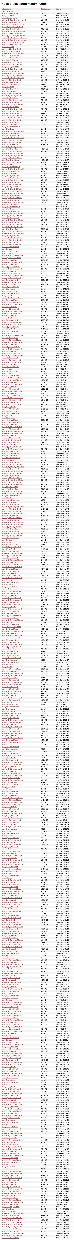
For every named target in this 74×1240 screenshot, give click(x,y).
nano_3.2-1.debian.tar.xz (10, 293)
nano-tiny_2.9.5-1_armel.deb (12, 191)
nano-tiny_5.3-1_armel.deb (11, 575)
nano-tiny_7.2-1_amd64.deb (11, 911)
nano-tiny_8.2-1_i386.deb (10, 1069)
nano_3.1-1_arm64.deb (10, 260)
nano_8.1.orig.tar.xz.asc (10, 998)
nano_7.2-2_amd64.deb (10, 929)
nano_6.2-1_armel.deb (9, 771)
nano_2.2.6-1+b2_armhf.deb (11, 22)
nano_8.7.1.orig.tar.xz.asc (10, 1207)
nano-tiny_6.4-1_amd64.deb (11, 844)
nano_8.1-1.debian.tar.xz (10, 995)
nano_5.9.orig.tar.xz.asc (10, 660)
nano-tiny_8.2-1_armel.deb (11, 1055)
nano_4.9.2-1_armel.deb (10, 489)
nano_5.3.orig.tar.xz (8, 542)
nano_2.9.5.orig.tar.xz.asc (10, 171)
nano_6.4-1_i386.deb (9, 842)
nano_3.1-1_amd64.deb (10, 280)
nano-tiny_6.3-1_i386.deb (10, 822)
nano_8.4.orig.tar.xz (8, 1120)
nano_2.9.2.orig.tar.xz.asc (10, 133)
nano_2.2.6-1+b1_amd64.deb (12, 33)
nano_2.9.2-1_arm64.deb (10, 135)
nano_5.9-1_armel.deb (9, 695)
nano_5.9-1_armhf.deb (9, 678)
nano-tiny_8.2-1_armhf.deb (11, 1075)
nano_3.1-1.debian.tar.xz (10, 247)
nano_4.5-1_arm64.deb (10, 420)
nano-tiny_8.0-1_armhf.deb (11, 991)
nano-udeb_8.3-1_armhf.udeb (12, 1115)
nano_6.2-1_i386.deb (9, 758)
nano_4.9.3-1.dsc (8, 498)
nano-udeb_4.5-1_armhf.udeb (12, 427)
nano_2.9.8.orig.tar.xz (9, 204)
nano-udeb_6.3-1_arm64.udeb (12, 798)
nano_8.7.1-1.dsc (8, 1209)
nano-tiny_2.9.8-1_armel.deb (12, 231)
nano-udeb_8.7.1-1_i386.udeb (12, 1227)
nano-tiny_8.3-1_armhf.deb (11, 1118)
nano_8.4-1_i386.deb (9, 1142)
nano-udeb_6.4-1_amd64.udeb (12, 849)
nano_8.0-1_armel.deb (9, 980)
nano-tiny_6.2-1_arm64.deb (11, 784)
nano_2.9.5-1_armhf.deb (10, 200)
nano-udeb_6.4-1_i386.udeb (11, 840)
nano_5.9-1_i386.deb (9, 693)
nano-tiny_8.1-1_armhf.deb (11, 1024)
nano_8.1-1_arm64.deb (10, 1018)
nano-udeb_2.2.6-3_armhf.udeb (13, 73)
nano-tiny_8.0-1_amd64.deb (11, 967)
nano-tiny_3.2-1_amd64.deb (11, 322)
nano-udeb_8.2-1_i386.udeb (11, 1064)
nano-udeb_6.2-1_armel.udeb (12, 775)
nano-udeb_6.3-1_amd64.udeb (12, 818)
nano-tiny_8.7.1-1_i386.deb (11, 1229)
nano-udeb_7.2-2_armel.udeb (12, 947)
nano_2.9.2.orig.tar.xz (9, 124)
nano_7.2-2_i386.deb (9, 920)
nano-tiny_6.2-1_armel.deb (11, 773)
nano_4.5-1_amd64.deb (10, 451)
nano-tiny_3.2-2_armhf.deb (11, 347)
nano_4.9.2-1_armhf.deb (10, 475)
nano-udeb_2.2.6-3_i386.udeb (12, 62)
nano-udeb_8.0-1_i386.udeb (11, 982)
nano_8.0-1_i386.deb (9, 975)
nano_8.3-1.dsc (7, 1084)
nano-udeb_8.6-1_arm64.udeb (12, 1202)
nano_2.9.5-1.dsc (8, 164)
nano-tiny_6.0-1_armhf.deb (11, 729)
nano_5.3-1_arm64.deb (10, 569)
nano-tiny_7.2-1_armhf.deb (11, 893)
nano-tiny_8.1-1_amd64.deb (11, 1004)
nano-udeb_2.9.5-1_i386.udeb (12, 189)
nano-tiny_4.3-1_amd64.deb (11, 400)
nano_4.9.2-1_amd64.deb (10, 462)
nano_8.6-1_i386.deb (9, 1195)
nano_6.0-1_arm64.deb (10, 740)
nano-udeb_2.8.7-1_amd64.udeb (13, 78)
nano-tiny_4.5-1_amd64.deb (11, 447)
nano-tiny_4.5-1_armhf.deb (11, 429)
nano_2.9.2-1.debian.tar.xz (11, 127)
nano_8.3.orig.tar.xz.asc (10, 1078)
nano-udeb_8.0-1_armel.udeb (12, 973)
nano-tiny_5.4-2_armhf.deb (11, 642)
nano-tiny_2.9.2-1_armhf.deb (12, 158)
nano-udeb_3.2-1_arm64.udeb (12, 298)
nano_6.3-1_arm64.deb (10, 795)
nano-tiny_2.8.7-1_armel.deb (12, 111)
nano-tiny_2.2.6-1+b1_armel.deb (13, 42)
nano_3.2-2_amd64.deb (10, 358)
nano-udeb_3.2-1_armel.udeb (12, 311)
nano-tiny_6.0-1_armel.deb (11, 731)
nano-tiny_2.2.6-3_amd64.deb (12, 49)
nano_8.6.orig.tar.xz (8, 1167)
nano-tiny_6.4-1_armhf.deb (11, 862)
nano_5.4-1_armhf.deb (9, 613)
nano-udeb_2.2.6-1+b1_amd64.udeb (14, 38)
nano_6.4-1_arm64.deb (10, 867)
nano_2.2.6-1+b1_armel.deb (11, 44)
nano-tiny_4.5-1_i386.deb (10, 442)
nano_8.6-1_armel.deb (9, 1184)
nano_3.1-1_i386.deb (9, 284)
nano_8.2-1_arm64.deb (10, 1047)
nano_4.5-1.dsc (7, 415)
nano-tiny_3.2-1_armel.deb (11, 313)
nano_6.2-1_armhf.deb (9, 767)
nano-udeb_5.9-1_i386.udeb (11, 691)
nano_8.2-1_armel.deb (9, 1051)
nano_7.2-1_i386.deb (9, 882)
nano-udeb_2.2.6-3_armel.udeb (12, 69)
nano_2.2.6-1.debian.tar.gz (11, 13)
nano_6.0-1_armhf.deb (9, 735)
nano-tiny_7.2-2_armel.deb (11, 944)
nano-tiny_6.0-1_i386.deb (10, 718)
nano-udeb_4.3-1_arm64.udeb (12, 378)
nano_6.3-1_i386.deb (9, 824)
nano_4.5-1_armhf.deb (9, 424)
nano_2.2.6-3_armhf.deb (10, 71)
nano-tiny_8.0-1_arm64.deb (11, 960)
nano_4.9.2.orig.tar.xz (9, 455)
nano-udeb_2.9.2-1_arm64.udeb (13, 138)
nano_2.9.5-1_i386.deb (10, 187)
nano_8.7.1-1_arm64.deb (10, 1220)
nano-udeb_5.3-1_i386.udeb (11, 547)
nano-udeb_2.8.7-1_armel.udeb (12, 109)
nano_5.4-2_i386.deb (9, 653)
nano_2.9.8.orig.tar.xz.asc (10, 211)
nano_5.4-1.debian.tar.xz (10, 582)
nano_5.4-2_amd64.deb (10, 651)
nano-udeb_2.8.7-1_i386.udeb (12, 96)
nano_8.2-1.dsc (7, 1040)
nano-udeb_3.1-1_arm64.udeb (12, 255)
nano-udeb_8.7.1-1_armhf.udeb (13, 1233)
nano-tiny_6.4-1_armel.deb (11, 851)
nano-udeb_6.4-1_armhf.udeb (12, 860)
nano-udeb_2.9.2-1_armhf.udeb (13, 155)
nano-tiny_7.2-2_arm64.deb (11, 942)
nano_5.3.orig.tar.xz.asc (10, 544)
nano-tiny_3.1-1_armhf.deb (11, 267)
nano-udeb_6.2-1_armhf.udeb (12, 769)
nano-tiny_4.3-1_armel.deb (11, 395)
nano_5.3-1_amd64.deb (10, 558)
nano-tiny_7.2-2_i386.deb (10, 922)
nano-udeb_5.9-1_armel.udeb (12, 698)
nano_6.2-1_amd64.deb (10, 760)
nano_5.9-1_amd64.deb (10, 687)
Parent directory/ (7, 11)
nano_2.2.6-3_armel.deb (10, 67)
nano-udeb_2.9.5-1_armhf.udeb (13, 202)
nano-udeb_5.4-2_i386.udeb (11, 658)
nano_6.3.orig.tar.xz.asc (10, 793)
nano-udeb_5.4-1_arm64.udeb (12, 620)
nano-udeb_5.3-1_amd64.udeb (12, 553)
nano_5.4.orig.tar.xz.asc (10, 587)
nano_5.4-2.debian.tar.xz (10, 624)
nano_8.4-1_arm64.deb (10, 1158)
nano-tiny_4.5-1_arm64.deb (11, 422)
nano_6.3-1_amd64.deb (10, 816)
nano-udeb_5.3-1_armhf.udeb (12, 567)
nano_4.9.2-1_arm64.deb (10, 469)
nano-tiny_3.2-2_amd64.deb (11, 360)
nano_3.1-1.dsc (7, 249)
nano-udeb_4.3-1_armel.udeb (12, 391)
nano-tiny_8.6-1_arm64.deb (11, 1200)
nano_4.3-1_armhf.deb (9, 387)
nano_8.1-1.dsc (7, 1000)
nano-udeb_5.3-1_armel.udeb (12, 578)
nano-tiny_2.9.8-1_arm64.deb (12, 215)
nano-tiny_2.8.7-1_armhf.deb (12, 115)
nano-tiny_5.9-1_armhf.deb (11, 680)
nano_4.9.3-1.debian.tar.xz (11, 496)
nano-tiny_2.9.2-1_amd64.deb (12, 120)
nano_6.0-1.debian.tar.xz (10, 707)
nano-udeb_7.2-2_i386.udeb (11, 918)
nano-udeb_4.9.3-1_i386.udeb (12, 513)
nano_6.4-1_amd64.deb (10, 847)
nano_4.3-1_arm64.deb (10, 382)
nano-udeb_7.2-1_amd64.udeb (12, 909)
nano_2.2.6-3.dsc (8, 47)
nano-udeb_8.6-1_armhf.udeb (12, 1178)
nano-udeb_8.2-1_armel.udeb (12, 1053)
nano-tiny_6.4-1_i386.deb (10, 838)
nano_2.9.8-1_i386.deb (10, 242)
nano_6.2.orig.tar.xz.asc (10, 749)
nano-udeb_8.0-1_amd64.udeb (12, 969)
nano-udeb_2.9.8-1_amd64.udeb (13, 233)
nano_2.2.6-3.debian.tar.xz (11, 51)
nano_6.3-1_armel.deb (9, 807)
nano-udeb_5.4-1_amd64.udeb (12, 589)
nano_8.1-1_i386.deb (9, 1013)
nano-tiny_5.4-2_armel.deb (11, 638)
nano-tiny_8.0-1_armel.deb (11, 978)
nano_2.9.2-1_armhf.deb (10, 160)
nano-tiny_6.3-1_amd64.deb (11, 820)
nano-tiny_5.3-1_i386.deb (10, 551)
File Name (5, 9)
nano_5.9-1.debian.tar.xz (10, 662)
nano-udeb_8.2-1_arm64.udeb (12, 1044)
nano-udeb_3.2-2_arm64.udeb (12, 335)
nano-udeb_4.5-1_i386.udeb (11, 440)
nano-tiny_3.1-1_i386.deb (10, 287)
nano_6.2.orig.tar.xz (8, 751)
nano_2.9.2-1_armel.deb (10, 149)
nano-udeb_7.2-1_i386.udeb (11, 880)
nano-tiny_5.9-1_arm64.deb (11, 669)
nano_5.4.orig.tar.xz (8, 584)
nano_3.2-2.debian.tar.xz (10, 331)
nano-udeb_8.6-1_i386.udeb (11, 1193)
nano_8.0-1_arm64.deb (10, 962)
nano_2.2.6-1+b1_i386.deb (11, 29)
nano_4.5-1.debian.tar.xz (10, 413)
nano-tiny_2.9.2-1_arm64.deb (12, 140)
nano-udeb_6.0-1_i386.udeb (11, 713)
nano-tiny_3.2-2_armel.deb (11, 353)
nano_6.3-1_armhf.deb (9, 811)
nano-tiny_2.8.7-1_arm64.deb (12, 100)
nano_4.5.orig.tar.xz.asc (10, 411)
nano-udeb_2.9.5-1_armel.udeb (12, 193)
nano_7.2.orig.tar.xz (8, 873)
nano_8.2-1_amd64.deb (10, 1060)
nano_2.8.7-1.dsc (8, 87)
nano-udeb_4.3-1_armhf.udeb (12, 384)
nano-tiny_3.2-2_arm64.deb (11, 340)
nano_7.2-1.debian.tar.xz (10, 876)
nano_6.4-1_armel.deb (9, 853)
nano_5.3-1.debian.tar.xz (10, 538)
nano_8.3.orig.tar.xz (8, 1080)
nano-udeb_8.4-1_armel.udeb (12, 1135)
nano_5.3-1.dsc (7, 540)
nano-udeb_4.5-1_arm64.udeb (12, 431)
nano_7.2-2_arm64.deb (10, 938)
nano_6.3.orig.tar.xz (8, 787)
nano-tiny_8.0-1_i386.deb (10, 984)
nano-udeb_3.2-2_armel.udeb (12, 349)
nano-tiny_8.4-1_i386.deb (10, 1144)
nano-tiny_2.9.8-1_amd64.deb (12, 240)
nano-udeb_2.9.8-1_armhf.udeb (13, 220)
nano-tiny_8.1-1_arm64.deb (11, 1015)
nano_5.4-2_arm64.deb (10, 629)
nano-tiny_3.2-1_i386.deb (10, 327)
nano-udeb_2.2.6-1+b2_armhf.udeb (14, 20)
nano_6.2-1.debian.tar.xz (10, 747)
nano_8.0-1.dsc (7, 955)
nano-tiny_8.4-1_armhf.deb (11, 1153)
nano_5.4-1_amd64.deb (10, 593)
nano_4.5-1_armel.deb (9, 435)
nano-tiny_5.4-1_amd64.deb (11, 591)
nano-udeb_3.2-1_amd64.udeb (12, 318)
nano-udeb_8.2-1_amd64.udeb (12, 1062)
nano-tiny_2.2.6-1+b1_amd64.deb (13, 36)
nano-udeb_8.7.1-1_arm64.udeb (13, 1224)
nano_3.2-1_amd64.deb (10, 320)
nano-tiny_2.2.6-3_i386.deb (11, 58)
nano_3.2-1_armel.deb (9, 315)
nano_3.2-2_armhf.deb (9, 344)
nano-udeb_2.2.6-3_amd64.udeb (13, 53)
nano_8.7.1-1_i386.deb (10, 1231)
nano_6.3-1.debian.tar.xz (10, 791)
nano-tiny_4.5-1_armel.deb (11, 438)
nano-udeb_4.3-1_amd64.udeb (12, 398)
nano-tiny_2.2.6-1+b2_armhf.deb (13, 24)
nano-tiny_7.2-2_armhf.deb (11, 931)
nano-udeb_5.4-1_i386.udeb (11, 598)
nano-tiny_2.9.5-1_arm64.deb (12, 178)
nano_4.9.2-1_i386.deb (10, 487)
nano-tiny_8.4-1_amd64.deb (11, 1129)
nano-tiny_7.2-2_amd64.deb (11, 924)
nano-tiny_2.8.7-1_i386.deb (11, 93)
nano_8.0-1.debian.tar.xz (10, 953)
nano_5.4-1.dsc (7, 580)
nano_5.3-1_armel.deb (9, 573)
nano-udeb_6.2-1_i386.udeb (11, 755)
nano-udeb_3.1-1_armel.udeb (12, 269)
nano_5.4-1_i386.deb (9, 607)
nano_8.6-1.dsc (7, 1164)
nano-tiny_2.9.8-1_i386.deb (11, 244)
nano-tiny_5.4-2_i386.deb (10, 655)
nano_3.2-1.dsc (7, 296)
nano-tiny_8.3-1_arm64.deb (11, 1111)
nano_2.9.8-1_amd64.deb (10, 236)
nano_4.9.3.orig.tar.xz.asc (10, 500)
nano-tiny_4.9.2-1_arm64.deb (12, 473)
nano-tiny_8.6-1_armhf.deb (11, 1180)
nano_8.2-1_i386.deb (9, 1067)
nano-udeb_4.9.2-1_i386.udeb (12, 484)
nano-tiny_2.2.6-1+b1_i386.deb (12, 27)
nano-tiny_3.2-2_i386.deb (10, 367)
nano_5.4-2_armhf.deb (9, 640)
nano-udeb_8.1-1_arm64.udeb (12, 1020)
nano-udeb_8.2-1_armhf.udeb (12, 1073)
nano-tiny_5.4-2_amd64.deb (11, 647)
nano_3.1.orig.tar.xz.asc (10, 251)
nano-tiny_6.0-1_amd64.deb (11, 722)
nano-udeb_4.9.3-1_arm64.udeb (13, 533)
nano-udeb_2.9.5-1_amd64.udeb (13, 169)
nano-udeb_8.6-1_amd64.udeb (12, 1173)
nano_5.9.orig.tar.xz (8, 664)
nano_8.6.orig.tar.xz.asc (10, 1169)
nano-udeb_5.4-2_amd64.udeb (12, 649)
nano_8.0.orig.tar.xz (8, 958)
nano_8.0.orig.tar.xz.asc (10, 951)
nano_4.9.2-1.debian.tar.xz (11, 458)
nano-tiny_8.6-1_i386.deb (10, 1191)
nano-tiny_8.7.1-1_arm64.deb (12, 1222)
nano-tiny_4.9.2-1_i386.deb (11, 482)
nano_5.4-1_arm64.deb (10, 618)
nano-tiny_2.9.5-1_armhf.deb (12, 198)
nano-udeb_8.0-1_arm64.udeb (12, 964)
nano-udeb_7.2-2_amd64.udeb (12, 927)
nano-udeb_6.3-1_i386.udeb (11, 827)
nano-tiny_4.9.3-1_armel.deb (12, 527)
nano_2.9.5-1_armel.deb (10, 195)
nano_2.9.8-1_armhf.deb (10, 222)
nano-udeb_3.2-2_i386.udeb (11, 362)
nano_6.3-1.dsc (7, 789)
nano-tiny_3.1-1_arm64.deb (11, 258)
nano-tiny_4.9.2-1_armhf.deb (12, 478)
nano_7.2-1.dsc (7, 878)
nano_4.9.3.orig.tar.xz (9, 502)
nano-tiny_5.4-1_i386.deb (10, 602)
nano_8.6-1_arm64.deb (10, 1198)
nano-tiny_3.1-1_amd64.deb (11, 278)
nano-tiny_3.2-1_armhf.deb (11, 309)
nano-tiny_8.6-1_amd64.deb (11, 1171)
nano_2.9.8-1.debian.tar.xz (11, 207)
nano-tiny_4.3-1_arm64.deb (11, 380)
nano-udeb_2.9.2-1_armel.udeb (12, 153)
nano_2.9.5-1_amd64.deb (10, 176)
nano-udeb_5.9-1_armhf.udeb (12, 675)
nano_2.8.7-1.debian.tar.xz (11, 82)
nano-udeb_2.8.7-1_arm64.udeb (13, 104)
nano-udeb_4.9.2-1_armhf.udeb (13, 480)
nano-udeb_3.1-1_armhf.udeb (12, 262)
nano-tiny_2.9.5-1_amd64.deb (12, 162)
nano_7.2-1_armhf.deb (9, 895)
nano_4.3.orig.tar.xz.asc (10, 371)
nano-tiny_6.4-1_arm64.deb (11, 869)
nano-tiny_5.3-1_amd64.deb (11, 556)
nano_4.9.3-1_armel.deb (10, 529)
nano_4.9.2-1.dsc (8, 460)
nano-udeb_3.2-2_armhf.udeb (12, 342)
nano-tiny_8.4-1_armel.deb (11, 1140)
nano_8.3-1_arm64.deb (10, 1107)
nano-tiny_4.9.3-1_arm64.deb (12, 535)
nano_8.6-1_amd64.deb (10, 1175)
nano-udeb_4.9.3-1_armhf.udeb (13, 522)
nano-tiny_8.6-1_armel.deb (11, 1187)
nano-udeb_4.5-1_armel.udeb (12, 433)
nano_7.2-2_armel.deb (9, 949)
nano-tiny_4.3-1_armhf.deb (11, 389)
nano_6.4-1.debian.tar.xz (10, 833)
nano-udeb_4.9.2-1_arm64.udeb (13, 471)
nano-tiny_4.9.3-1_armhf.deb (12, 518)
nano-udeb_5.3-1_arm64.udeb (12, 560)
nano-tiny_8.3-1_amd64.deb (11, 1098)
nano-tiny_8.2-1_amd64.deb (11, 1058)
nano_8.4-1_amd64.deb (10, 1131)
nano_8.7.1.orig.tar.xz (9, 1211)
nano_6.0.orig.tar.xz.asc (10, 704)
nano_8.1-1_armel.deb (9, 1033)
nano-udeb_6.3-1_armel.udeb (12, 802)
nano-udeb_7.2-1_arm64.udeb (12, 891)
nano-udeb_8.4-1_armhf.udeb (12, 1149)
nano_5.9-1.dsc (7, 667)
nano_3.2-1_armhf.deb (9, 307)
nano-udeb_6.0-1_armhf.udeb (12, 733)
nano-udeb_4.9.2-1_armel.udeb (12, 491)
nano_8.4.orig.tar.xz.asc (10, 1127)
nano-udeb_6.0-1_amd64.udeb (12, 720)
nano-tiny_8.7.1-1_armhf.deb (12, 1235)
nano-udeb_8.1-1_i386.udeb (11, 1011)
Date (57, 9)
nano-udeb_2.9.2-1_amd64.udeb (13, 131)
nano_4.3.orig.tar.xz (8, 373)
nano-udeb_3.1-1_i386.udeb (11, 282)
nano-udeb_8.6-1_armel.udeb (12, 1189)
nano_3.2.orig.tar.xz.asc (10, 291)
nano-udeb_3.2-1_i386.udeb (11, 324)
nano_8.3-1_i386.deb (9, 1087)
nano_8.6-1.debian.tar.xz (10, 1162)
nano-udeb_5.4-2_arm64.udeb (12, 631)
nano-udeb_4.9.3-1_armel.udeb (12, 524)
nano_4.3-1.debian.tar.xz (10, 375)
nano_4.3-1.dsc (7, 369)
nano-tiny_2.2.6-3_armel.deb (12, 64)
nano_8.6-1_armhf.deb (9, 1182)
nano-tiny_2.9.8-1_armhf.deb (12, 224)
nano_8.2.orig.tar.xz (8, 1035)
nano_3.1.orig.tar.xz (8, 253)
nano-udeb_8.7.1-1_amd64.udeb (13, 1213)
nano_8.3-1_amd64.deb (10, 1095)
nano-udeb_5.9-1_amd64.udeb (12, 682)
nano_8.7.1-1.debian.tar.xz (11, 1204)
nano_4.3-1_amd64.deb (10, 402)
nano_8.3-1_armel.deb (9, 1100)
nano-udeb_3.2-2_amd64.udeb (12, 356)
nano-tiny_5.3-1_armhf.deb (11, 571)
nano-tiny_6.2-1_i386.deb (10, 753)
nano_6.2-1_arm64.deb (10, 782)
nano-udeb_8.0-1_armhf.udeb (12, 989)
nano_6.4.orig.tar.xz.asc (10, 829)
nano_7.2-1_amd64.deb (10, 907)
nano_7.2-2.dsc (7, 913)
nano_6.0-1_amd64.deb (10, 715)
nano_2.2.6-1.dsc (8, 15)
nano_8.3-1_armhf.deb (9, 1113)
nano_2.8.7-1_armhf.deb (10, 113)
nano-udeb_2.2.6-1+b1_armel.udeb (14, 40)
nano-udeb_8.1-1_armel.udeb (12, 1031)
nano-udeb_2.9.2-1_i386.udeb (12, 147)
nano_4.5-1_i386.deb (9, 444)
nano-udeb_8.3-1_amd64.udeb (12, 1093)
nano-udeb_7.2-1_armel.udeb (12, 902)
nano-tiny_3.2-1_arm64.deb (11, 302)
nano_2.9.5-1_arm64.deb (10, 182)
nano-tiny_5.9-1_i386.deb (10, 689)
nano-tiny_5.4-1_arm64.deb (11, 616)
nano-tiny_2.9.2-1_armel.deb (12, 151)
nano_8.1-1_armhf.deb (9, 1022)
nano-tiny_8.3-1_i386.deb (10, 1091)
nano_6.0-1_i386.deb (9, 711)
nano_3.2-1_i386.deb (9, 329)
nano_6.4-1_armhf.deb (9, 858)
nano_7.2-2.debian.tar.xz (10, 915)
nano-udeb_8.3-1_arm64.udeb (12, 1109)
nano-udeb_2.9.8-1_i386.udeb (12, 238)
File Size (44, 9)
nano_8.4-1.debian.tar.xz (10, 1122)
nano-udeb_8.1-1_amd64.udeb (12, 1002)
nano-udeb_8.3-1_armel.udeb (12, 1104)
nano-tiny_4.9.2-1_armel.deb (12, 493)
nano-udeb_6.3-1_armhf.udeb (12, 813)
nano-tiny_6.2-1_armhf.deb (11, 778)
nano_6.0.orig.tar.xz (8, 709)
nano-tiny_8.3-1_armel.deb (11, 1102)
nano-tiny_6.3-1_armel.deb (11, 804)
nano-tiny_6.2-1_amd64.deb (11, 764)
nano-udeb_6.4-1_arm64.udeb (12, 864)
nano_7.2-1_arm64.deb (10, 887)
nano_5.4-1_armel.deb (9, 595)
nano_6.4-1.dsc (7, 835)
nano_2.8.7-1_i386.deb (10, 98)
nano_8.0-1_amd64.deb (10, 971)
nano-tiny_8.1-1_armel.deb (11, 1029)
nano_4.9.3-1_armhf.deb (10, 520)
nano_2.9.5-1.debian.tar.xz (11, 167)
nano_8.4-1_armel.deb (9, 1138)
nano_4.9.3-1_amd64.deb (10, 504)
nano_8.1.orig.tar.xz (8, 993)
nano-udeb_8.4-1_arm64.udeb (12, 1155)
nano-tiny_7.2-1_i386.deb (10, 884)
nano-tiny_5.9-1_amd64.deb (11, 684)
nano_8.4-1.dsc (7, 1124)
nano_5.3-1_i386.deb (9, 549)
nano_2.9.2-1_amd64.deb (10, 122)
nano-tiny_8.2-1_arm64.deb (11, 1049)
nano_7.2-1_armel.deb (9, 900)
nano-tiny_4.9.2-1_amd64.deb (12, 464)
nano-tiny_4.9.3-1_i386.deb (11, 511)
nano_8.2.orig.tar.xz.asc (10, 1042)
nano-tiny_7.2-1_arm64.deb (11, 889)
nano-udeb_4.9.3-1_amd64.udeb (13, 507)
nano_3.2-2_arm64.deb (10, 338)
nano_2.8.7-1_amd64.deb (10, 89)
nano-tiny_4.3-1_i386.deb (10, 409)
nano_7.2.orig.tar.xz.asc (10, 871)
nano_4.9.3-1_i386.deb (10, 515)
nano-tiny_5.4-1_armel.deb (11, 604)
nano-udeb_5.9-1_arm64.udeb (12, 673)
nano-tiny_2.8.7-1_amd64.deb (12, 80)
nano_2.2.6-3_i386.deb (10, 60)
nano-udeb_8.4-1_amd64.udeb (12, 1133)
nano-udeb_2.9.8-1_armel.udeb (12, 227)
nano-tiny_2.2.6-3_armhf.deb (12, 75)
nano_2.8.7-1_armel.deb (10, 107)
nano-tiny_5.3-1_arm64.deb (11, 564)
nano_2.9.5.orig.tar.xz (9, 173)
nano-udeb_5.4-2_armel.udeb (12, 635)
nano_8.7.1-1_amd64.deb (10, 1215)
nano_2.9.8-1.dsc (8, 209)
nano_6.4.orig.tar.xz (8, 831)
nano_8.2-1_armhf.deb (9, 1071)
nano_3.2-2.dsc (7, 333)
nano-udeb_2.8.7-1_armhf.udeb (13, 118)
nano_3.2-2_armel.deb (9, 351)
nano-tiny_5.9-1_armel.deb (11, 700)
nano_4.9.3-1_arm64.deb (10, 531)
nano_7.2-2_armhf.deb (9, 935)
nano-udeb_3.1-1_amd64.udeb (12, 275)
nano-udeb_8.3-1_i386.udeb (11, 1089)
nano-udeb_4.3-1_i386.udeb (11, 404)
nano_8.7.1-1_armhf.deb (10, 1238)
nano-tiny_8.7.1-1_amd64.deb (12, 1218)
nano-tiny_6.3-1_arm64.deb (11, 800)
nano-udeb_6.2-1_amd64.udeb (12, 762)
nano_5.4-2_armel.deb (9, 633)
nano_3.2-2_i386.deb (9, 364)
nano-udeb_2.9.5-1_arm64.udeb (13, 180)
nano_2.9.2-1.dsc (8, 129)
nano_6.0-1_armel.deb (9, 724)
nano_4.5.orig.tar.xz (8, 418)
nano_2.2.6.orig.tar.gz (9, 18)
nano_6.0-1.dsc (7, 702)
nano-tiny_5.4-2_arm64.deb (11, 627)
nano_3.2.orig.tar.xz (8, 289)
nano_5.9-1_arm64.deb (10, 671)
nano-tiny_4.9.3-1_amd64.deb (12, 509)
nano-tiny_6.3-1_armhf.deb (11, 809)
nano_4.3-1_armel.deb (9, 393)
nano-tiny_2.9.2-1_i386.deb (11, 142)
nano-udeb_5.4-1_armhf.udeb (12, 609)
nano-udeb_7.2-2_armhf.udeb (12, 933)
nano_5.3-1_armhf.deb (9, 562)
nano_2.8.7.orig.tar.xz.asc (10, 84)
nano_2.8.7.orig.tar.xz (9, 91)
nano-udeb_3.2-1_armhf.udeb (12, 304)
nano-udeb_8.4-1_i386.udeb (11, 1147)
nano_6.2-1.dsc (7, 744)
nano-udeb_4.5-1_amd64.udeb (12, 449)
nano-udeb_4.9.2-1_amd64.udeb (13, 467)
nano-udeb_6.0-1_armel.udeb (12, 727)
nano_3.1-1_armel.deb (9, 271)
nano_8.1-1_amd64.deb (10, 1007)
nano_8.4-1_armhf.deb (9, 1151)
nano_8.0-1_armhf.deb (9, 987)
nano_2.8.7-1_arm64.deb (10, 102)
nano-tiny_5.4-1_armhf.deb (11, 611)
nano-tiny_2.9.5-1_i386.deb (11, 184)
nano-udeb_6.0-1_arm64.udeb (12, 738)
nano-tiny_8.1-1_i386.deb (10, 1009)
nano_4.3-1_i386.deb (9, 407)
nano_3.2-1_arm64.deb (10, 300)
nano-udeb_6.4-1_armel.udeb (12, 855)
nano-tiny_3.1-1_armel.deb (11, 273)
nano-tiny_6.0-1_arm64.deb (11, 742)
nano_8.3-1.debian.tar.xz (10, 1082)
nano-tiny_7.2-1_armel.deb (11, 904)
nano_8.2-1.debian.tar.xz (10, 1038)
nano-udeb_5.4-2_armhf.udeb (12, 644)
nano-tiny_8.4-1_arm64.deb (11, 1160)
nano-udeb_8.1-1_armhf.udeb (12, 1027)
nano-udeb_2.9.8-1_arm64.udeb (13, 213)
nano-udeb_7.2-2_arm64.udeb (12, 940)
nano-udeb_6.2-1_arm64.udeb (12, 780)
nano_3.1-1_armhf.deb (9, 264)
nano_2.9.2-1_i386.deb (10, 144)
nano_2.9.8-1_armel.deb (10, 229)
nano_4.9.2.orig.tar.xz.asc (10, 453)
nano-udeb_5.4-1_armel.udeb (12, 600)
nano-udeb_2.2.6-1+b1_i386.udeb (13, 31)
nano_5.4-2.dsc (7, 622)
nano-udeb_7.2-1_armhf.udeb (12, 898)
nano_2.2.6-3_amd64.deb (10, 55)
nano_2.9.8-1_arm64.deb (10, 218)
